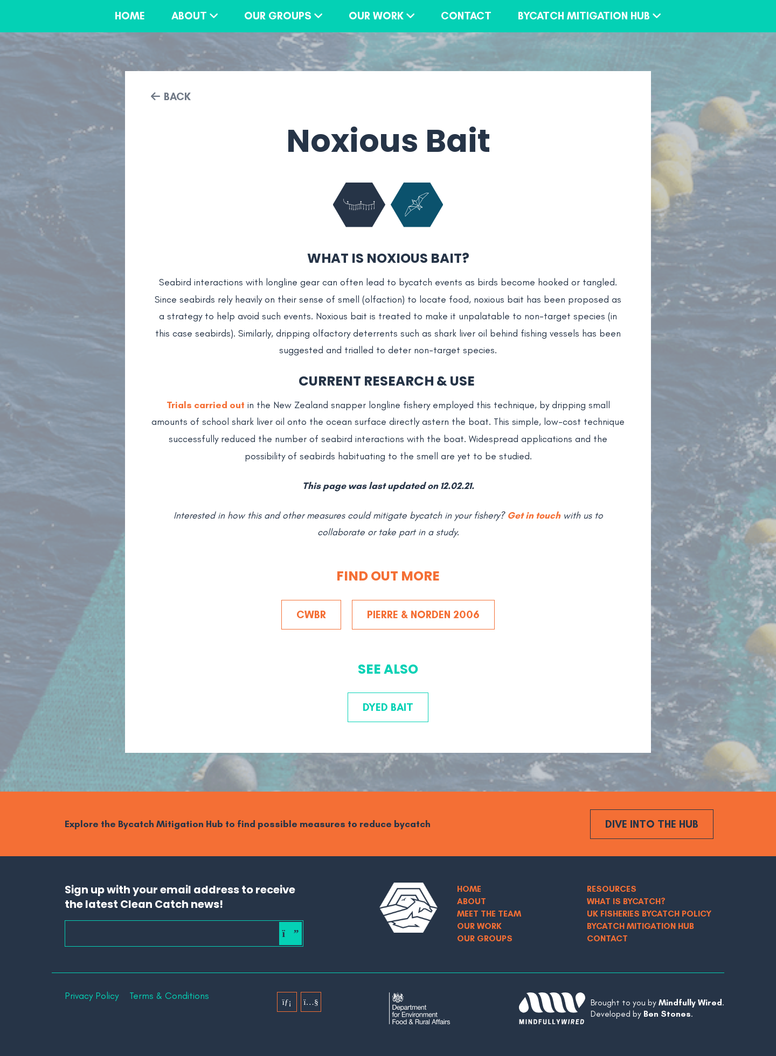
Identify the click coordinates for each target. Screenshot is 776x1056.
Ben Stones (667, 1014)
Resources (611, 889)
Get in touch (533, 515)
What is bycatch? (626, 901)
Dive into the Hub (651, 823)
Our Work (376, 15)
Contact (466, 15)
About (189, 15)
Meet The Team (489, 913)
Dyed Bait (388, 707)
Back (177, 96)
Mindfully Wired (690, 1002)
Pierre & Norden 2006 (423, 614)
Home (130, 15)
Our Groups (277, 15)
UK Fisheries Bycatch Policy (649, 913)
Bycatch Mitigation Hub (584, 15)
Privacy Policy (92, 996)
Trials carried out (206, 405)
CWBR (311, 614)
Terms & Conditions (169, 996)
